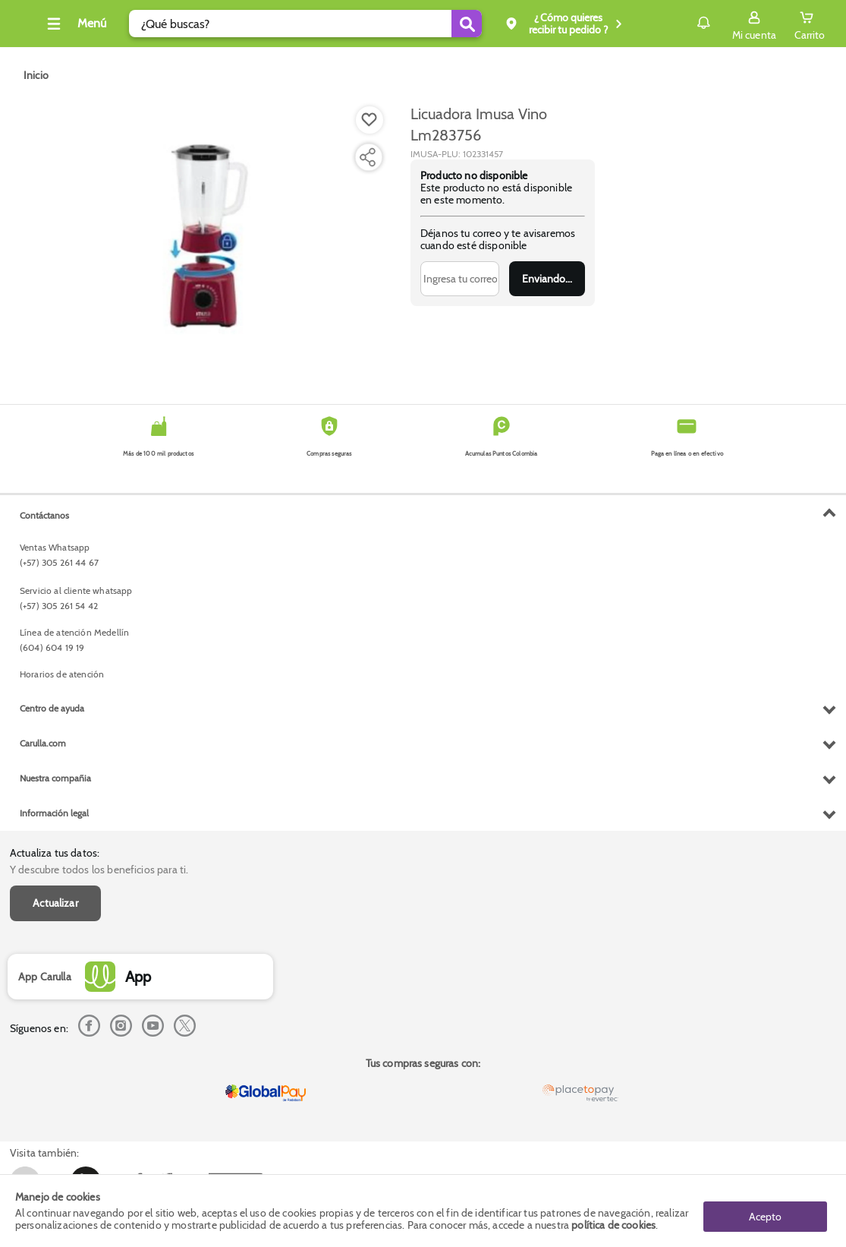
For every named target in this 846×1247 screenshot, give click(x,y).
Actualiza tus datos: (54, 516)
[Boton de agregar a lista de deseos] (369, 120)
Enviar (547, 279)
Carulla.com (43, 1053)
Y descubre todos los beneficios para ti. (99, 532)
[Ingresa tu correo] (459, 278)
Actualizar (55, 566)
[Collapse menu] (94, 23)
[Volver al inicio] (29, 28)
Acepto (765, 1211)
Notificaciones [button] (682, 22)
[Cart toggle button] (809, 24)
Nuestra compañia (55, 1088)
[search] (325, 23)
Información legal (54, 1123)
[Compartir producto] (367, 157)
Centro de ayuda (52, 1018)
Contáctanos (44, 826)
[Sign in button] (754, 24)
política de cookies (613, 1226)
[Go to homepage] (36, 75)
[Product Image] (208, 236)
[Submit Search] (485, 23)
